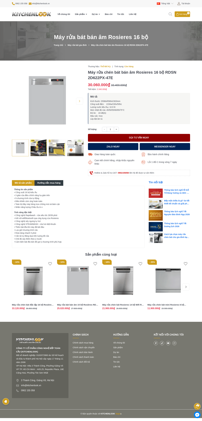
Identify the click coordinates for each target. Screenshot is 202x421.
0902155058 (123, 173)
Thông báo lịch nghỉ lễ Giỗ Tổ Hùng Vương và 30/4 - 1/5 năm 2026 (176, 191)
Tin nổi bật (156, 182)
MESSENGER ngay (164, 146)
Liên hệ (132, 14)
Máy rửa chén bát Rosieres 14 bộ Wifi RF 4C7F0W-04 (122, 305)
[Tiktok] (162, 343)
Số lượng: (92, 129)
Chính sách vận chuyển (84, 347)
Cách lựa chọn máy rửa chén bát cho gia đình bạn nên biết (176, 236)
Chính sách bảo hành (83, 352)
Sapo (118, 414)
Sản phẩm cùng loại (101, 254)
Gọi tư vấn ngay (139, 137)
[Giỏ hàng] (182, 14)
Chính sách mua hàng (83, 342)
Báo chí (108, 14)
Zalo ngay (113, 146)
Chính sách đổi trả (81, 362)
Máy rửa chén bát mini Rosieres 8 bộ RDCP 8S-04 (165, 305)
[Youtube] (168, 343)
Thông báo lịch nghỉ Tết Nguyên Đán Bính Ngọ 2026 (177, 213)
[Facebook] (156, 343)
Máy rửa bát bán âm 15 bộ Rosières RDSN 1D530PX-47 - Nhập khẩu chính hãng (78, 305)
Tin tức (120, 14)
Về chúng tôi (64, 14)
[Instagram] (174, 343)
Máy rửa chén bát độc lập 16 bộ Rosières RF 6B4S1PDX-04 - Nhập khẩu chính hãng (32, 305)
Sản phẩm (80, 14)
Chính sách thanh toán (83, 357)
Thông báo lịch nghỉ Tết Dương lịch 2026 (175, 225)
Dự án (95, 14)
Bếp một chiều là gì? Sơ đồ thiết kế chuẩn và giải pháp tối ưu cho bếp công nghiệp (177, 202)
